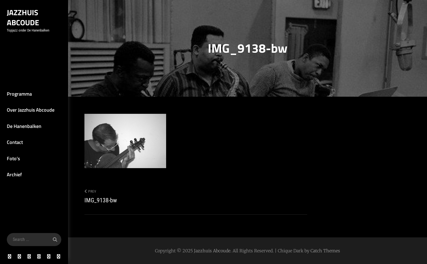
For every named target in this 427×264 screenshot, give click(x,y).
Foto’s (13, 158)
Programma (19, 94)
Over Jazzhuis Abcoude (30, 110)
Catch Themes (325, 250)
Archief (14, 174)
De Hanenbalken (24, 126)
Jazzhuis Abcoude (23, 17)
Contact (15, 142)
